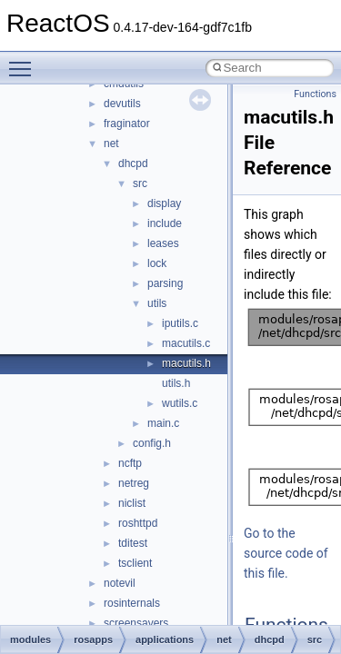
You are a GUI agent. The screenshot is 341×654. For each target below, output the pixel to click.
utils (156, 303)
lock (156, 263)
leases (163, 243)
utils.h (176, 383)
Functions (315, 94)
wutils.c (179, 403)
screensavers (136, 623)
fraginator (127, 123)
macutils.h (186, 363)
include (164, 223)
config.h (152, 443)
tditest (132, 543)
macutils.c (186, 343)
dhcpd (133, 163)
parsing (165, 283)
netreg (133, 483)
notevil (119, 583)
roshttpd (137, 523)
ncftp (130, 463)
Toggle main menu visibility (24, 61)
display (164, 203)
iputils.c (180, 323)
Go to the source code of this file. (286, 553)
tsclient (135, 563)
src (140, 183)
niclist (131, 503)
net (111, 143)
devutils (122, 103)
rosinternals (132, 603)
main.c (163, 423)
